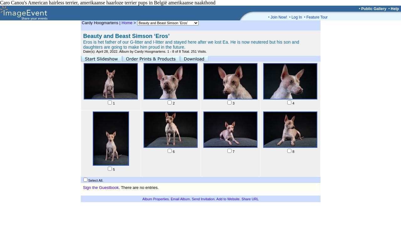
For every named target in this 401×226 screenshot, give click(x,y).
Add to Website (228, 199)
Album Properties (155, 199)
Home (127, 22)
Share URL (250, 199)
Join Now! (279, 17)
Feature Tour (317, 17)
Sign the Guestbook (101, 187)
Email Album (180, 199)
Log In (296, 17)
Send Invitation (203, 199)
